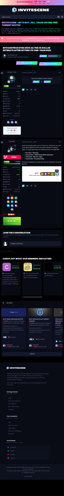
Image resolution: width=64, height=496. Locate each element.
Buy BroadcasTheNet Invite (39, 321)
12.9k (19, 170)
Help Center (11, 429)
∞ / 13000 (17, 162)
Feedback (11, 410)
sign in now (44, 235)
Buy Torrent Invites (13, 407)
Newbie (18, 92)
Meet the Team (13, 426)
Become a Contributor (14, 431)
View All (32, 354)
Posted (29, 73)
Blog (9, 423)
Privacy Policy (28, 477)
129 (19, 94)
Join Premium (12, 404)
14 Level (6, 162)
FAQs (9, 399)
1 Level (6, 86)
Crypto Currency (23, 57)
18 (19, 99)
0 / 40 (18, 86)
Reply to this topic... (17, 244)
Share (43, 56)
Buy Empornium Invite (13, 320)
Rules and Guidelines (14, 401)
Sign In (36, 82)
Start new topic (27, 63)
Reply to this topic (50, 64)
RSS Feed (11, 434)
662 (18, 175)
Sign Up (47, 82)
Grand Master (16, 167)
